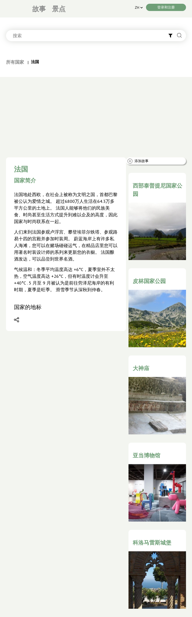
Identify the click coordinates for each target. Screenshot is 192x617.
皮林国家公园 (149, 281)
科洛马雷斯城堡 (152, 542)
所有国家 (15, 62)
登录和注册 (166, 7)
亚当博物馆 (146, 455)
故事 (39, 8)
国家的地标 (28, 307)
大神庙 (141, 368)
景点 (59, 8)
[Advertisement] (96, 114)
